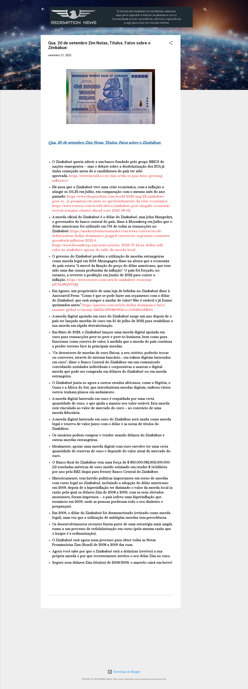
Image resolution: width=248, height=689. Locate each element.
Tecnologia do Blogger (124, 671)
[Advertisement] (212, 58)
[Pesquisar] (205, 10)
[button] (171, 43)
